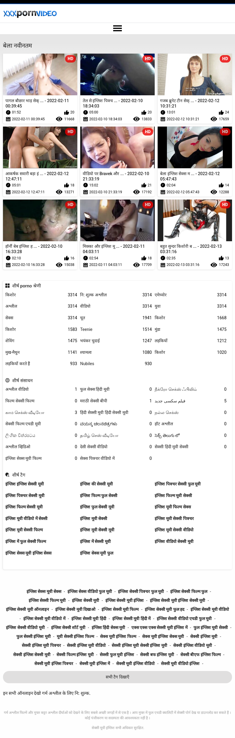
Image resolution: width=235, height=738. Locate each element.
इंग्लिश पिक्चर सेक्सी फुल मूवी (178, 484)
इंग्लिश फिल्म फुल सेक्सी (98, 495)
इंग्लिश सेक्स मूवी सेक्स (44, 591)
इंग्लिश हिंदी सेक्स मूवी (108, 627)
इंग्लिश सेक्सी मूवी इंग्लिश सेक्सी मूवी (177, 600)
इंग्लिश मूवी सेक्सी (93, 518)
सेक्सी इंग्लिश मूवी (203, 636)
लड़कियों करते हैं (41, 363)
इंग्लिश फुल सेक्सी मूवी (97, 507)
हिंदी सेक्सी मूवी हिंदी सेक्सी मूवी (116, 412)
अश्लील (41, 306)
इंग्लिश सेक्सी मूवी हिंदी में (131, 618)
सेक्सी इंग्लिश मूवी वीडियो (86, 645)
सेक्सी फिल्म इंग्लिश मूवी (74, 654)
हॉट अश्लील (190, 423)
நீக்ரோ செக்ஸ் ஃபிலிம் (190, 389)
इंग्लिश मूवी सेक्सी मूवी (97, 529)
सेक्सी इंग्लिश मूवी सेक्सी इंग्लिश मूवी (139, 645)
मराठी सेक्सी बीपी (116, 401)
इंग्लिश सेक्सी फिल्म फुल (188, 591)
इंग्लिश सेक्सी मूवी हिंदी (88, 618)
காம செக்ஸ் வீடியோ (41, 412)
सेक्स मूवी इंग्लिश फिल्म (118, 636)
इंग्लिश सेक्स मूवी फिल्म (41, 458)
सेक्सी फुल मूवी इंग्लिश (117, 654)
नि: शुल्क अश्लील (116, 295)
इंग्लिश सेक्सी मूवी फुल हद (164, 609)
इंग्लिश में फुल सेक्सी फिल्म (25, 541)
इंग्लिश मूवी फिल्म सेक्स (173, 507)
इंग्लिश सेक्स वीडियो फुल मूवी (89, 591)
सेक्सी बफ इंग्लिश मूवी (157, 654)
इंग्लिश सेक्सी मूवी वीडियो (210, 609)
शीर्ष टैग (18, 475)
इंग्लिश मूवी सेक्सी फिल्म (23, 529)
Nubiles (116, 363)
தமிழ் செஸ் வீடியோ (116, 435)
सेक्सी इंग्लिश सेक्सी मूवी (31, 654)
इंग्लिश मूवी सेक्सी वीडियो (174, 529)
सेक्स (41, 317)
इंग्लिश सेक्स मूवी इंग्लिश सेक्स (28, 553)
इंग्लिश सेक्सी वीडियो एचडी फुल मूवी (184, 618)
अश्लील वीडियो (41, 389)
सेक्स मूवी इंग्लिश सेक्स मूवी (163, 636)
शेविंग (41, 340)
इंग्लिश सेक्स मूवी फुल (96, 553)
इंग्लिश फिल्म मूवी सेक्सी (173, 495)
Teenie (116, 329)
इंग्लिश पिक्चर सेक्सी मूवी (24, 495)
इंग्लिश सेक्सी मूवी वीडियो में (44, 618)
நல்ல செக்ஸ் (190, 412)
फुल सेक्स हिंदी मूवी (116, 389)
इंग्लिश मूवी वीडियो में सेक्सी (26, 518)
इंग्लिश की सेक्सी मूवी (96, 484)
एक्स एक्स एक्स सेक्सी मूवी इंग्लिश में (159, 627)
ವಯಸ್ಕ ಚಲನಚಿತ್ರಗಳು (116, 423)
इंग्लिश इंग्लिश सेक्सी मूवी (24, 484)
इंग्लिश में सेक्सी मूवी (95, 541)
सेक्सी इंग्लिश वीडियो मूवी (192, 645)
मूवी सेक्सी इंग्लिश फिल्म (75, 636)
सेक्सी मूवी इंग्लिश (103, 728)
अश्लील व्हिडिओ (41, 446)
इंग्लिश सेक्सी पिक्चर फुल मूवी (141, 591)
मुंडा (190, 329)
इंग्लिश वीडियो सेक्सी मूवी (174, 541)
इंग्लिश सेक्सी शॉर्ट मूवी (68, 627)
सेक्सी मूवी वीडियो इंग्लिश (180, 663)
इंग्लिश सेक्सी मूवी (85, 600)
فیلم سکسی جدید (190, 401)
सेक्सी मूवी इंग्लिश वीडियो (135, 663)
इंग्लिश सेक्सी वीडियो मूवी (25, 627)
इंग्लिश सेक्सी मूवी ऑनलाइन (27, 609)
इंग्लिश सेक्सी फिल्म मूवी (47, 600)
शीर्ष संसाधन (22, 380)
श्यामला (116, 352)
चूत (116, 317)
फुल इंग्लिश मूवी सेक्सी (210, 627)
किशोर (41, 295)
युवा (190, 306)
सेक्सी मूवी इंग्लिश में (94, 663)
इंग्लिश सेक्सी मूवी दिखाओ (75, 609)
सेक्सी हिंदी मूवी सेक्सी (190, 446)
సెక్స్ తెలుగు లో (190, 435)
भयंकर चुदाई (116, 340)
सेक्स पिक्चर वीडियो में (116, 458)
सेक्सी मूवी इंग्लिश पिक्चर (53, 663)
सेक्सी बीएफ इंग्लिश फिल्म (200, 654)
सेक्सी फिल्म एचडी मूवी (41, 423)
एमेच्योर (190, 295)
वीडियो (116, 306)
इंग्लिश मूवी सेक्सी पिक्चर (174, 518)
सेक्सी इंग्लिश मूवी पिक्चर (41, 645)
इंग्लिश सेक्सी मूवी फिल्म (120, 609)
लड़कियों (190, 340)
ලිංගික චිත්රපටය (41, 435)
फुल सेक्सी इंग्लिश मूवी (33, 636)
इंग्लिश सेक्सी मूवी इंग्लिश (124, 600)
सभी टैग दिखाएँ (117, 677)
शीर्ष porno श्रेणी (26, 286)
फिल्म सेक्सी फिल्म (41, 401)
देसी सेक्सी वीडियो (116, 446)
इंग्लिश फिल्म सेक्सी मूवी (23, 507)
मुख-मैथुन (41, 352)
